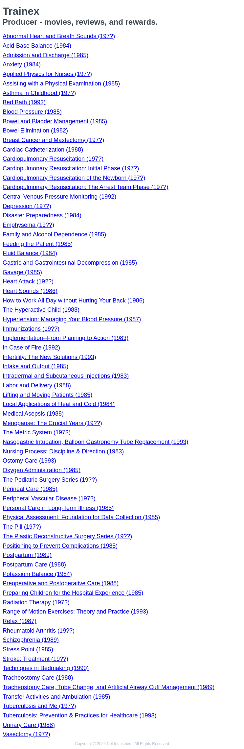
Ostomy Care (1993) (29, 460)
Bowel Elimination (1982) (35, 130)
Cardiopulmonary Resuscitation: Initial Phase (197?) (71, 168)
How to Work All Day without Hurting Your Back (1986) (73, 300)
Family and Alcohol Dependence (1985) (54, 234)
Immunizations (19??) (31, 329)
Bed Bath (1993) (24, 102)
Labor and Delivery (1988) (37, 385)
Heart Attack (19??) (28, 281)
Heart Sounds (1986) (30, 291)
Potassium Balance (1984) (37, 574)
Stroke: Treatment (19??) (35, 659)
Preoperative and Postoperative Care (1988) (61, 583)
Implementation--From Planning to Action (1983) (65, 338)
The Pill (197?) (22, 526)
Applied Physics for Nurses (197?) (47, 74)
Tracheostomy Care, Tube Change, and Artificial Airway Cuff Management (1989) (108, 687)
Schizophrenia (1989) (31, 640)
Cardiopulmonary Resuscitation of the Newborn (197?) (74, 178)
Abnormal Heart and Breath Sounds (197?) (59, 36)
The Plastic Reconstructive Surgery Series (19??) (67, 536)
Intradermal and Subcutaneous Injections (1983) (66, 376)
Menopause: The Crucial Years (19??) (52, 423)
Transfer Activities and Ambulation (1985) (56, 696)
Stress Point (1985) (28, 649)
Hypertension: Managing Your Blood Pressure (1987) (72, 319)
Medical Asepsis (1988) (33, 413)
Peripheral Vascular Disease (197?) (49, 498)
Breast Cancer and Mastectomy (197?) (53, 140)
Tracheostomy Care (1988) (38, 677)
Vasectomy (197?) (26, 734)
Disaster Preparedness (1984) (42, 215)
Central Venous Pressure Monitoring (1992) (59, 196)
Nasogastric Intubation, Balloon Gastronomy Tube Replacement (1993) (95, 442)
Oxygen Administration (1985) (41, 470)
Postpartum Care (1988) (34, 564)
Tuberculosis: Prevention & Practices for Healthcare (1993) (80, 715)
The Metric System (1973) (37, 432)
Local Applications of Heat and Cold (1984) (59, 404)
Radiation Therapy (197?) (36, 602)
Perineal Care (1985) (30, 489)
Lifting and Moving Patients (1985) (47, 395)
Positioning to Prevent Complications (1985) (60, 546)
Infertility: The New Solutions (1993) (49, 357)
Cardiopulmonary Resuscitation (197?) (53, 159)
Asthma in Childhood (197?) (39, 93)
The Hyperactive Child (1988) (41, 309)
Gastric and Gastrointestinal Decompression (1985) (70, 262)
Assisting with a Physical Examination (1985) (61, 83)
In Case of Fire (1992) (31, 347)
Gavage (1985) (22, 272)
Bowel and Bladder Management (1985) (55, 121)
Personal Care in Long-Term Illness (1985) (58, 508)
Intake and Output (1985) (35, 366)
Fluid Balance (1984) (30, 253)
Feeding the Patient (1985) (38, 244)
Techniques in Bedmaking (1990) (46, 668)
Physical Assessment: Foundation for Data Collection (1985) (81, 517)
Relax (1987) (19, 621)
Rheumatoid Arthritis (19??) (39, 630)
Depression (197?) (27, 206)
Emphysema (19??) (28, 225)
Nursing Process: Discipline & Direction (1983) (63, 451)
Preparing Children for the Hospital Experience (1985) (73, 593)
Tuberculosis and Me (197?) (39, 706)
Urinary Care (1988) (29, 725)
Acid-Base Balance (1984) (37, 45)
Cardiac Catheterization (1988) (43, 149)
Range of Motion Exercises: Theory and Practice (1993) (75, 611)
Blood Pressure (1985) (32, 112)
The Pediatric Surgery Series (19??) (50, 479)
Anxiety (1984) (22, 64)
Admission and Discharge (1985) (45, 55)
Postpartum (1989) (27, 555)
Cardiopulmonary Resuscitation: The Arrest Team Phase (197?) (85, 187)
